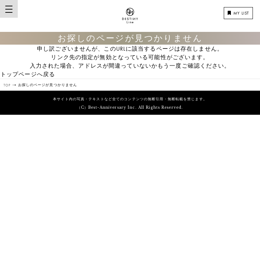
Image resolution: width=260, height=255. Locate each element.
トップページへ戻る (27, 74)
